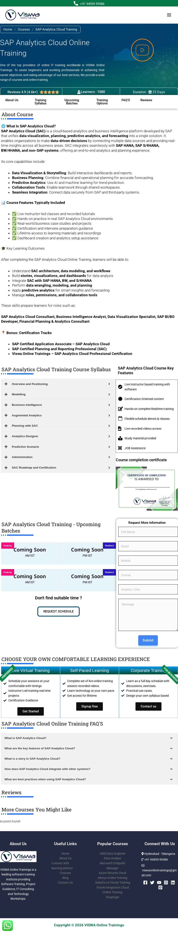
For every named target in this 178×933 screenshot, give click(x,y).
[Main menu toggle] (169, 15)
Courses (24, 29)
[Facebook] (145, 882)
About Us (65, 858)
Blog (65, 878)
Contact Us (65, 882)
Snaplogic (112, 897)
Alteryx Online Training (112, 878)
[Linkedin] (173, 882)
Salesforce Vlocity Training (112, 882)
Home (7, 29)
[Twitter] (152, 882)
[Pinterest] (160, 887)
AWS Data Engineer (112, 853)
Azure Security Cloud (112, 873)
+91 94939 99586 (92, 4)
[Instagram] (166, 882)
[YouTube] (159, 882)
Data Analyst (112, 858)
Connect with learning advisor (62, 865)
